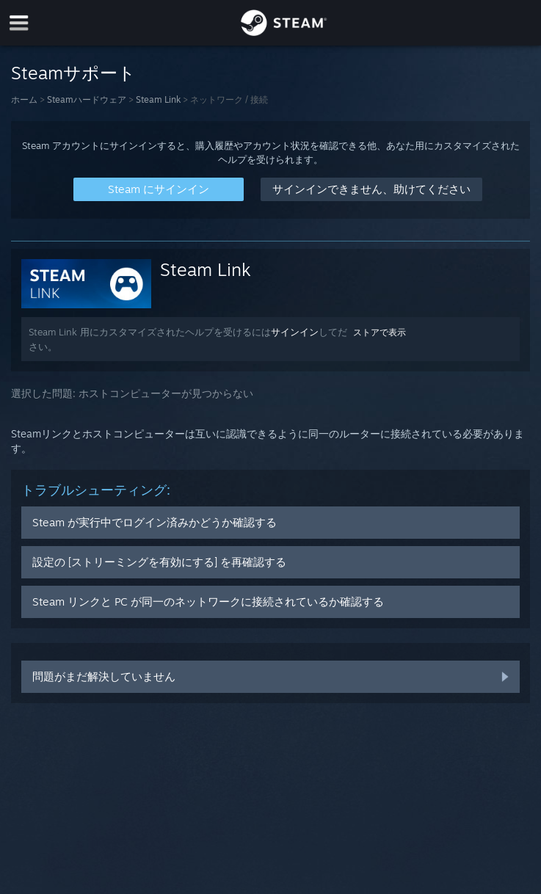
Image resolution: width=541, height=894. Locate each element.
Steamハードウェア (86, 99)
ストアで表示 (379, 332)
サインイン (295, 332)
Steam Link (158, 99)
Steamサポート (73, 73)
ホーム (24, 99)
